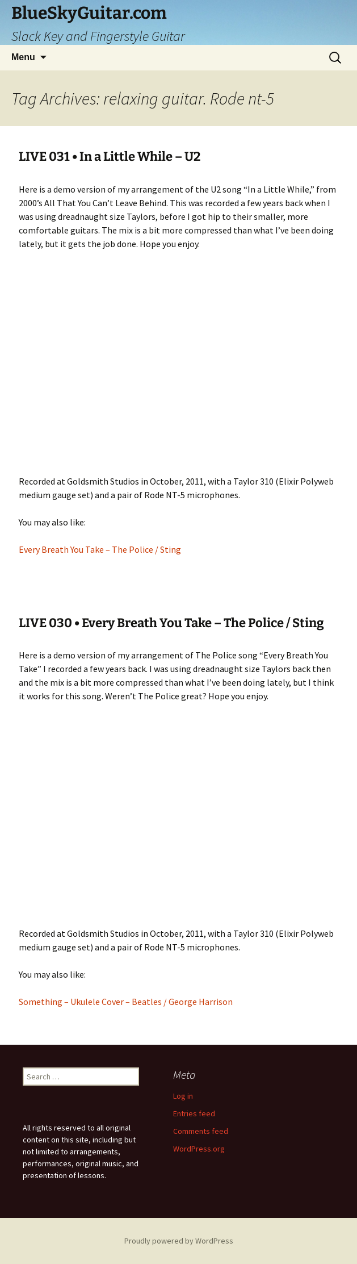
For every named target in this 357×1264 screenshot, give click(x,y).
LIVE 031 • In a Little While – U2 (109, 156)
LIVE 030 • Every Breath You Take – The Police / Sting (171, 623)
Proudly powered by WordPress (178, 1241)
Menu (23, 57)
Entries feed (194, 1113)
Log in (183, 1096)
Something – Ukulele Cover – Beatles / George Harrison (126, 1001)
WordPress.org (199, 1149)
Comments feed (200, 1131)
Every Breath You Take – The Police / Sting (100, 549)
